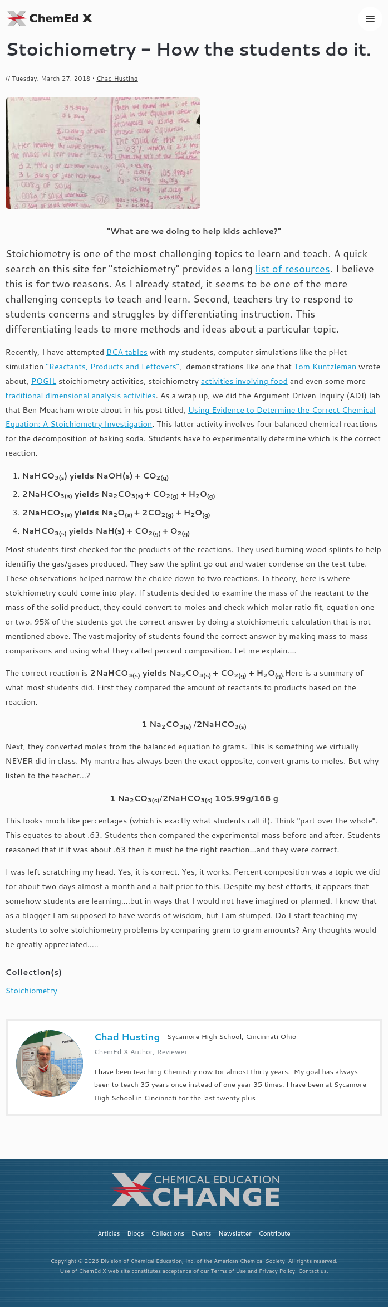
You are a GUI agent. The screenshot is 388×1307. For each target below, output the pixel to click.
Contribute (275, 1233)
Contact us (312, 1271)
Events (201, 1233)
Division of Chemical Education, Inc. (148, 1261)
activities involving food (244, 381)
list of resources (293, 268)
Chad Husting (117, 78)
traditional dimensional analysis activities (81, 395)
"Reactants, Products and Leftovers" (112, 366)
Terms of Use (229, 1271)
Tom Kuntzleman (325, 366)
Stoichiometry (31, 990)
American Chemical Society (249, 1261)
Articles (108, 1233)
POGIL (44, 381)
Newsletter (235, 1233)
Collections (167, 1233)
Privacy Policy (277, 1271)
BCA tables (127, 352)
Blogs (135, 1233)
